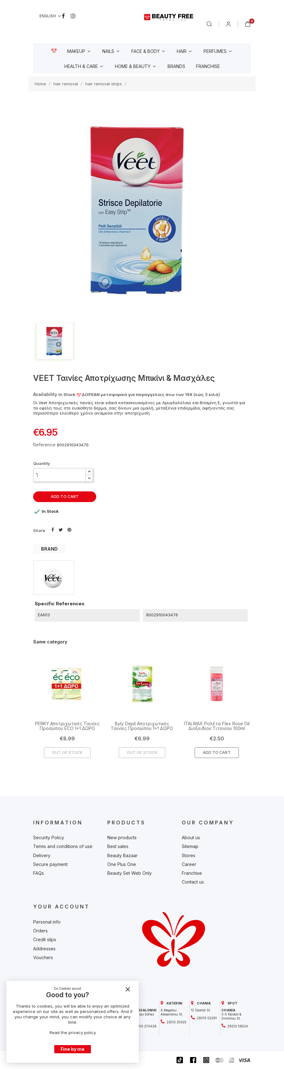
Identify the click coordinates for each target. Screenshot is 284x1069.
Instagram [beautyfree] (73, 16)
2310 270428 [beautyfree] (146, 1026)
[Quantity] (59, 475)
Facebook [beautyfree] (63, 16)
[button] (89, 471)
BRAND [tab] (49, 548)
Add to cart (65, 496)
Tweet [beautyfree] (61, 529)
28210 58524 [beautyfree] (237, 1026)
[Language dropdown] (50, 16)
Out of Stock (67, 752)
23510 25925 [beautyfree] (176, 1022)
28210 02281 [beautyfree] (206, 1018)
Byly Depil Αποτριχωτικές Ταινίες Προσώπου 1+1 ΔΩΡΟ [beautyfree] (142, 726)
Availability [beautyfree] (45, 394)
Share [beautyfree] (52, 529)
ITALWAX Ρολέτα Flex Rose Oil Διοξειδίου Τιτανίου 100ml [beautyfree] (217, 726)
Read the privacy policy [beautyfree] (73, 1032)
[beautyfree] (169, 17)
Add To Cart (217, 752)
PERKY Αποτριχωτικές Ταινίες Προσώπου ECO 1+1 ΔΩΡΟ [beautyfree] (67, 726)
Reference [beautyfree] (44, 444)
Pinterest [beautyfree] (69, 529)
